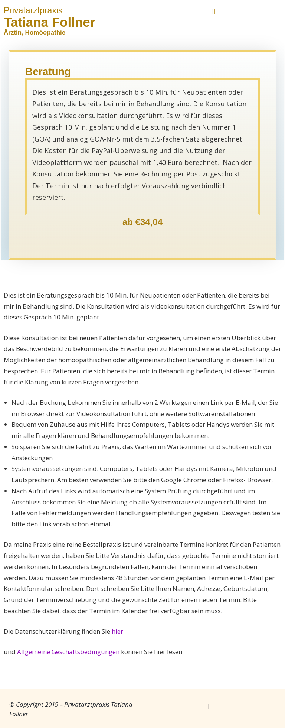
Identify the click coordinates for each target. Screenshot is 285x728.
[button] (213, 12)
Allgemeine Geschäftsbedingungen (68, 651)
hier (117, 631)
